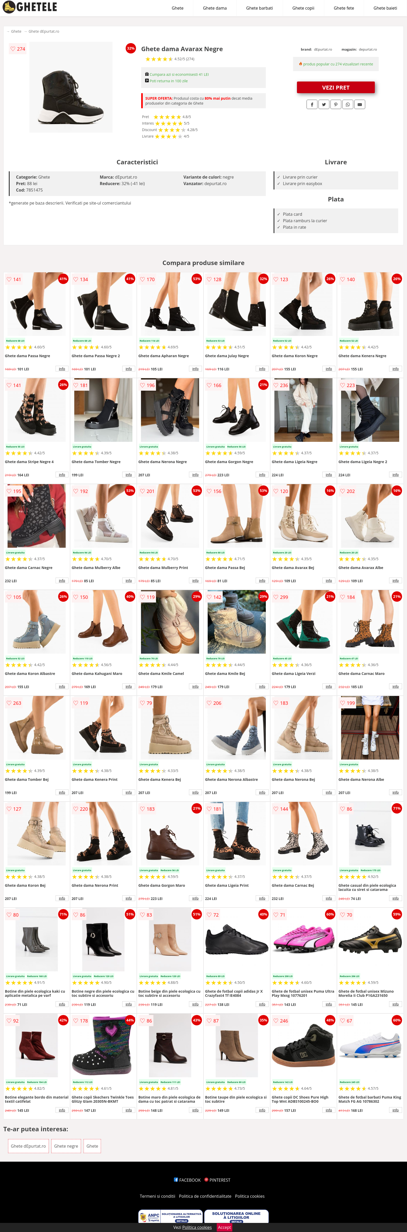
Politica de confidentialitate (205, 1196)
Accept (224, 1227)
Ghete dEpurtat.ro (44, 31)
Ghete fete (344, 8)
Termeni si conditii (157, 1196)
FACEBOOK (187, 1180)
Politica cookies (250, 1196)
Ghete (178, 8)
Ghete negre (66, 1146)
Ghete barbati (259, 8)
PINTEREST (217, 1180)
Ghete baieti (385, 8)
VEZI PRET (336, 87)
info (62, 368)
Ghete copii (303, 8)
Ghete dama (215, 8)
